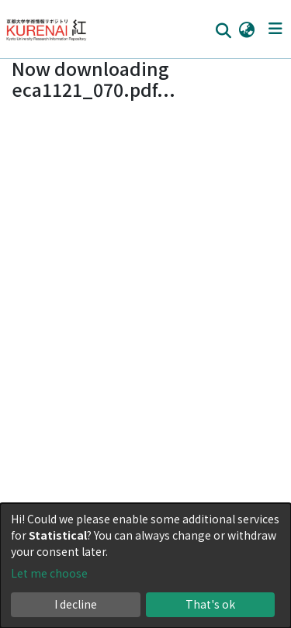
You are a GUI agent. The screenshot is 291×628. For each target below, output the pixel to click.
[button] (246, 28)
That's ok (210, 604)
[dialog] (145, 565)
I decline (75, 604)
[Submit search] (223, 29)
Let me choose (49, 573)
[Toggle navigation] (275, 29)
